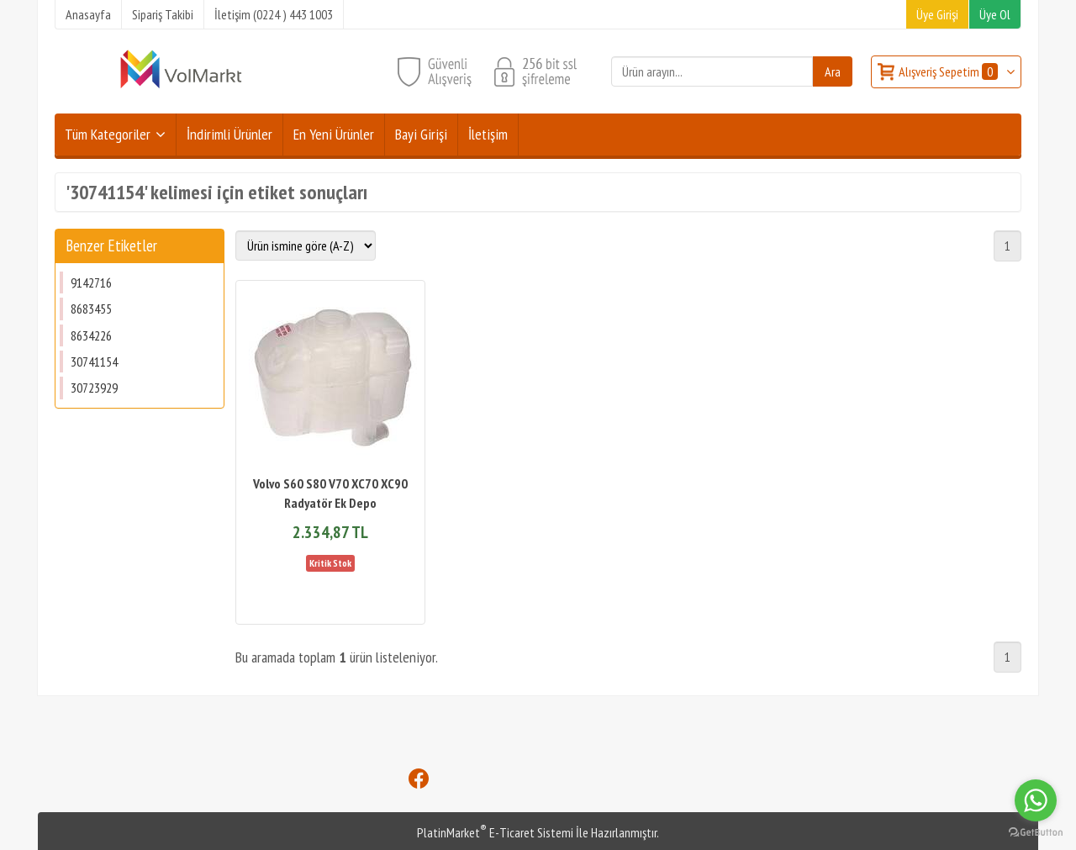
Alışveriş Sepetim (949, 71)
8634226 (91, 335)
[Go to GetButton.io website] (1036, 832)
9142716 (91, 282)
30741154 (94, 361)
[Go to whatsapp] (1036, 800)
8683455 (91, 308)
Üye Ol (994, 14)
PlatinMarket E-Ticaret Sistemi (495, 832)
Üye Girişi (937, 14)
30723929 (94, 387)
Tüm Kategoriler (107, 134)
